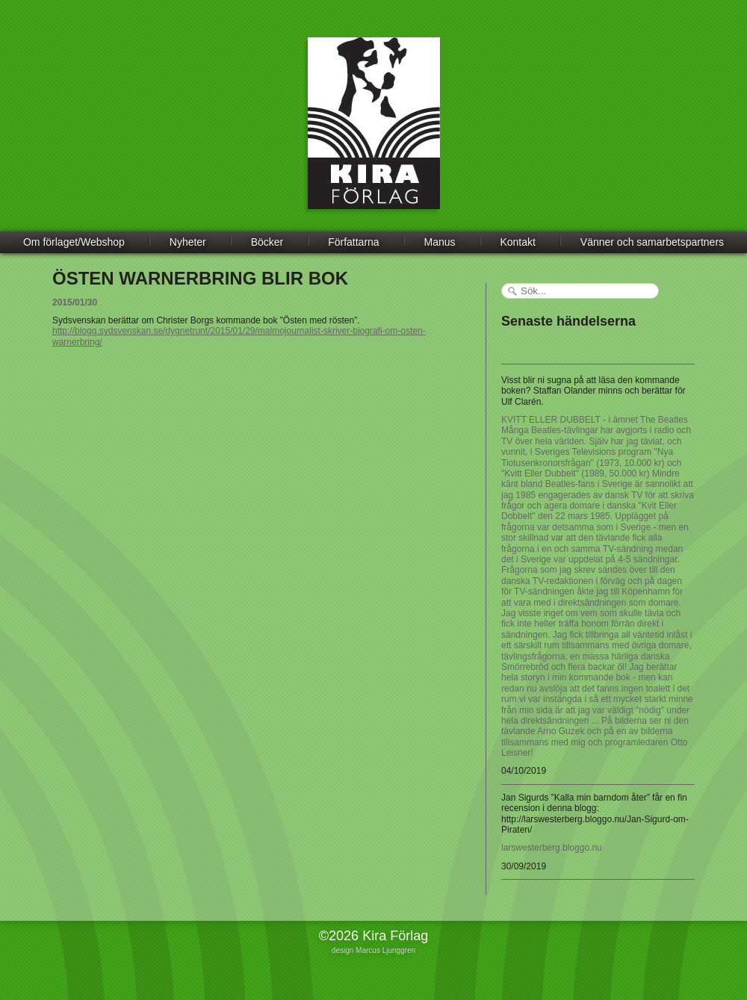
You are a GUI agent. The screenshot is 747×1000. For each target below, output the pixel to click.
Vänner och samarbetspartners (652, 242)
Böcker (267, 242)
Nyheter (188, 242)
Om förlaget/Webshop (74, 242)
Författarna (353, 242)
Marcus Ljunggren (385, 950)
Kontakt (517, 242)
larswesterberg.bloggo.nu (551, 847)
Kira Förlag (374, 134)
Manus (440, 242)
